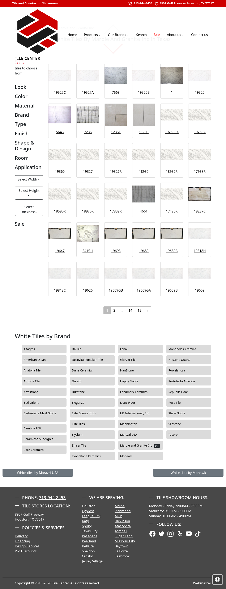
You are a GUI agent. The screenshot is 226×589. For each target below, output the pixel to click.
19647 (60, 250)
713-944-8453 (140, 3)
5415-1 (87, 250)
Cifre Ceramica (37, 450)
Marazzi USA (132, 435)
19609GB (116, 290)
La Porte (121, 551)
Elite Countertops (87, 413)
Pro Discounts (26, 551)
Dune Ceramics (86, 370)
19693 (116, 250)
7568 (116, 92)
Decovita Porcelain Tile (91, 360)
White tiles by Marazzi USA (37, 472)
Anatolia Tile (36, 370)
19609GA (144, 290)
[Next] (147, 310)
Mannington (131, 424)
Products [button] (91, 34)
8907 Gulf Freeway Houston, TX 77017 (29, 517)
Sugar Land (123, 536)
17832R (116, 211)
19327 (88, 171)
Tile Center (37, 34)
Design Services (27, 546)
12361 (116, 132)
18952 (144, 171)
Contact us (199, 34)
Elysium (81, 435)
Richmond (123, 511)
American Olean (38, 360)
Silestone (178, 424)
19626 (88, 290)
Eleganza (81, 403)
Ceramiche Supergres (42, 439)
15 (139, 310)
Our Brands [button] (117, 34)
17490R (172, 211)
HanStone (130, 370)
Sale (156, 34)
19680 (144, 250)
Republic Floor (181, 392)
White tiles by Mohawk (188, 472)
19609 (200, 290)
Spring (87, 526)
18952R (172, 171)
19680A (172, 250)
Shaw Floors (181, 413)
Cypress (88, 511)
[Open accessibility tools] (217, 579)
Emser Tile (83, 445)
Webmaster (202, 583)
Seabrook (122, 556)
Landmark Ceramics (137, 392)
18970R (88, 211)
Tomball (121, 531)
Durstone (82, 392)
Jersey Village (92, 561)
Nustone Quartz (183, 360)
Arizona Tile (36, 381)
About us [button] (174, 34)
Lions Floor (130, 403)
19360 (60, 171)
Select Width (28, 179)
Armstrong (35, 392)
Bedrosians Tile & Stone (40, 415)
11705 (144, 132)
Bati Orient (35, 403)
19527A (88, 92)
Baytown (121, 546)
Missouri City (125, 541)
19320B (144, 92)
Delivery (21, 536)
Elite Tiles (82, 424)
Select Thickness (27, 209)
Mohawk (129, 456)
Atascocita (123, 526)
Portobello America (186, 381)
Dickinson (122, 521)
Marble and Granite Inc (140, 445)
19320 (200, 92)
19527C (60, 92)
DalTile (81, 349)
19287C (200, 211)
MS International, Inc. (139, 413)
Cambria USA (36, 428)
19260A (200, 132)
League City (91, 516)
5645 (60, 132)
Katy (85, 521)
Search (141, 34)
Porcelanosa (180, 370)
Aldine (119, 506)
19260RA (172, 132)
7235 (88, 132)
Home (72, 34)
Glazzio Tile (132, 360)
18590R (60, 211)
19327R (116, 171)
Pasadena (89, 536)
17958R (200, 171)
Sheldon (88, 551)
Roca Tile (179, 403)
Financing (22, 541)
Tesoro (177, 435)
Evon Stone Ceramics (89, 456)
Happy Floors (133, 381)
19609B (172, 290)
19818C (60, 290)
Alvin (118, 516)
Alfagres (33, 349)
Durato (79, 381)
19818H (200, 250)
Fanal (127, 349)
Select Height (29, 190)
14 (130, 310)
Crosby (87, 556)
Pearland (89, 541)
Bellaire (88, 546)
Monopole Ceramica (186, 349)
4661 (144, 211)
